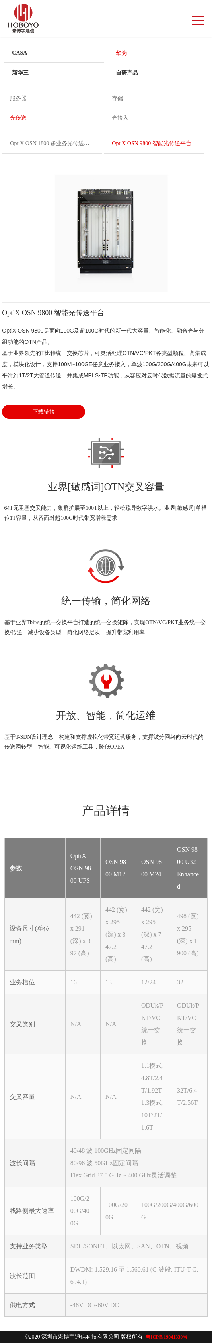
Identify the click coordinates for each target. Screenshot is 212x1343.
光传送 (18, 118)
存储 (117, 98)
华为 (121, 53)
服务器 (18, 98)
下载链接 (44, 412)
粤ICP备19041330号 (166, 1337)
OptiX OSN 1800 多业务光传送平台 (52, 143)
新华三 (20, 73)
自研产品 (127, 73)
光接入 (120, 118)
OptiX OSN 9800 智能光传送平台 (151, 143)
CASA (19, 53)
